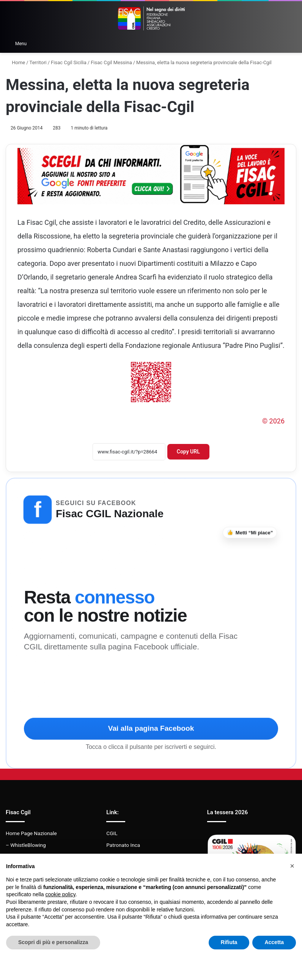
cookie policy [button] (61, 894)
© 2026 (273, 421)
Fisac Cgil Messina (111, 62)
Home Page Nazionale (31, 833)
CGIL (111, 833)
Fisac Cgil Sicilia (69, 62)
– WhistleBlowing (26, 845)
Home (15, 62)
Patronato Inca (123, 845)
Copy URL (188, 451)
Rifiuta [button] (229, 942)
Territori (38, 62)
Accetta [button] (274, 942)
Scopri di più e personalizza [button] (53, 942)
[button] (292, 866)
